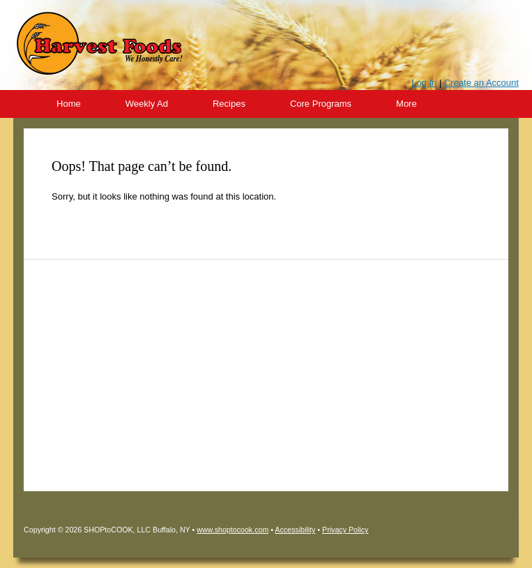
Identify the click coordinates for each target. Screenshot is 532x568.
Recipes (229, 103)
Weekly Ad (147, 103)
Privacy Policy (345, 529)
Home (68, 103)
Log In (423, 82)
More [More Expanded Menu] (406, 103)
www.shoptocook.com (232, 529)
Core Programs (320, 103)
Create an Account (481, 82)
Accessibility (295, 529)
